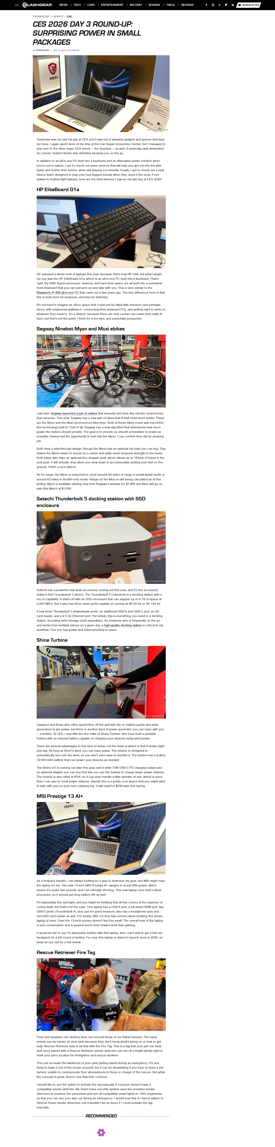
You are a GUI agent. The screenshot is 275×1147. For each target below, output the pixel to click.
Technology (41, 17)
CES (69, 17)
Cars (91, 4)
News (63, 4)
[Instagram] (213, 5)
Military (136, 4)
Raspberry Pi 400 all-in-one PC (58, 292)
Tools (170, 4)
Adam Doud (42, 50)
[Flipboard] (226, 5)
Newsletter (248, 5)
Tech (77, 4)
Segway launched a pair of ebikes (74, 413)
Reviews (187, 4)
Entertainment (112, 4)
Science (154, 4)
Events (58, 17)
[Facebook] (206, 5)
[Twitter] (219, 5)
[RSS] (232, 5)
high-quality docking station (123, 625)
